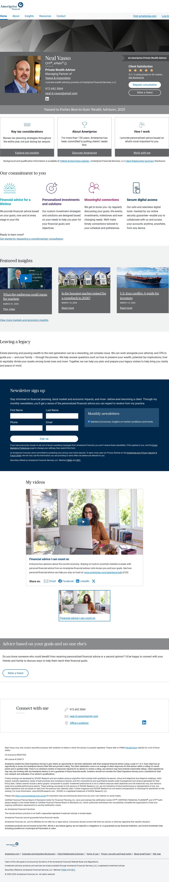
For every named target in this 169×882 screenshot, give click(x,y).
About (15, 16)
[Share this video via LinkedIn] (82, 581)
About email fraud (142, 854)
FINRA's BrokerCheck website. (75, 161)
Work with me (142, 152)
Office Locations (79, 723)
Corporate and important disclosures (38, 854)
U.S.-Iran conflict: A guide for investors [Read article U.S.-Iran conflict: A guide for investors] (139, 296)
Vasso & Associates (58, 78)
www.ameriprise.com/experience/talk (103, 572)
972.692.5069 (54, 88)
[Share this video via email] (49, 581)
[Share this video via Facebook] (66, 581)
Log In (165, 16)
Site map (157, 854)
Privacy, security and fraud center (116, 854)
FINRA (69, 460)
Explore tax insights (27, 152)
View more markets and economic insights (24, 320)
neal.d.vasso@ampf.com (61, 93)
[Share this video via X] (93, 581)
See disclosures (136, 77)
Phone (13, 422)
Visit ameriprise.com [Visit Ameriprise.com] (144, 16)
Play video (9, 309)
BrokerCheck (131, 748)
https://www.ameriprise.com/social (30, 796)
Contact (61, 16)
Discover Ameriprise (84, 152)
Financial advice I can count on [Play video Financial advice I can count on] (77, 618)
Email (49, 422)
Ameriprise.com (12, 854)
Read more (68, 308)
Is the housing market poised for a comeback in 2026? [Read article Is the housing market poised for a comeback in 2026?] (84, 296)
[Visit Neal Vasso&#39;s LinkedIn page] (144, 722)
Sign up (44, 438)
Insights (29, 16)
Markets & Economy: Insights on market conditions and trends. (122, 421)
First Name (16, 410)
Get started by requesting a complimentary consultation (31, 238)
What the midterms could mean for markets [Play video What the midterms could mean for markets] (25, 296)
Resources (45, 16)
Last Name (52, 410)
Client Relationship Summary (139, 161)
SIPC (78, 460)
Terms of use (92, 854)
